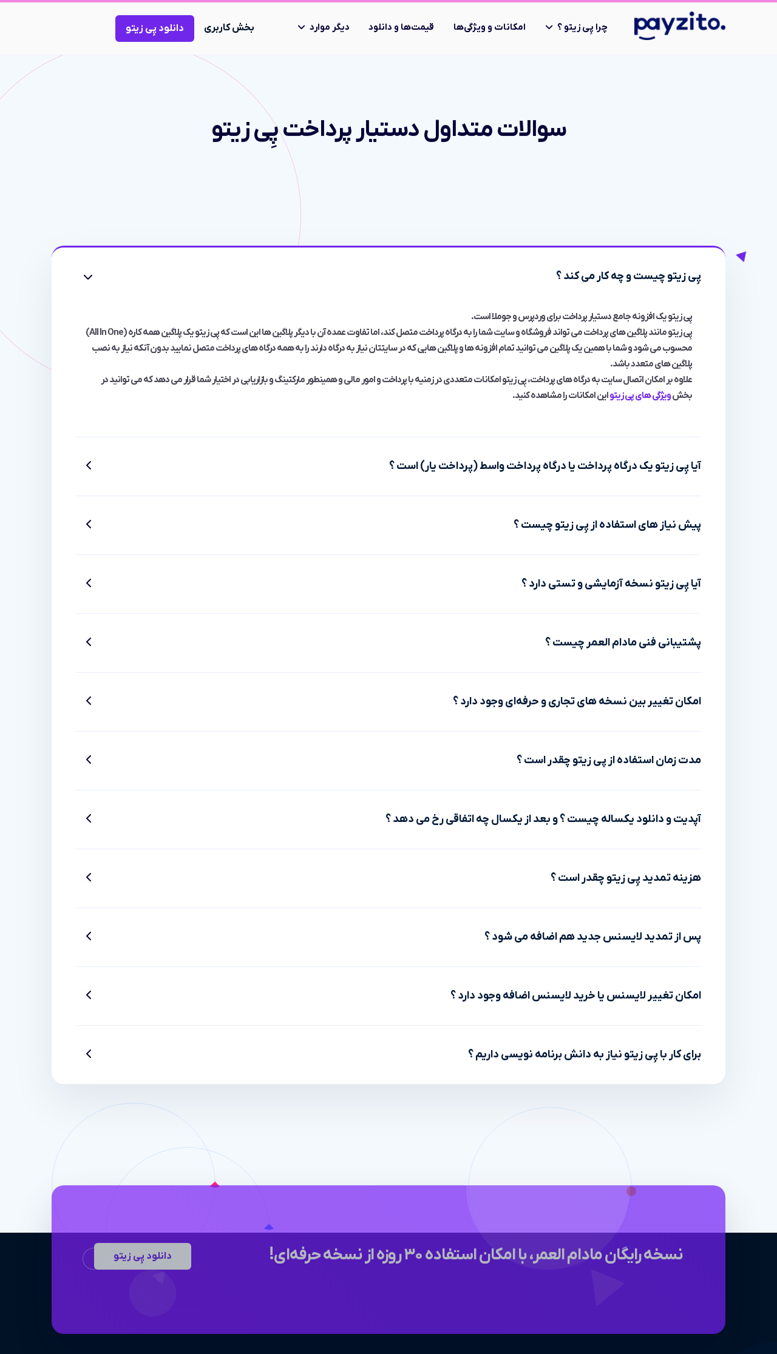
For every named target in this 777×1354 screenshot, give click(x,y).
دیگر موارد (330, 27)
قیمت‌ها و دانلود (401, 27)
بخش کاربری (229, 28)
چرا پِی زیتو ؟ (582, 27)
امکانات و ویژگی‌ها (489, 27)
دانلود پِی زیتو (155, 28)
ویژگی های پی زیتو (640, 395)
